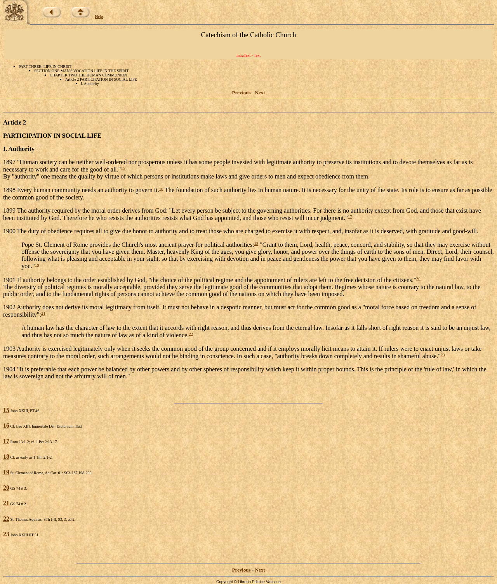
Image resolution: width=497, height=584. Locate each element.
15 (123, 168)
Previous (241, 92)
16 (161, 188)
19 (37, 264)
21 (43, 313)
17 (350, 216)
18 (256, 243)
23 (443, 354)
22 (191, 333)
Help (99, 16)
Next (260, 92)
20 (418, 278)
